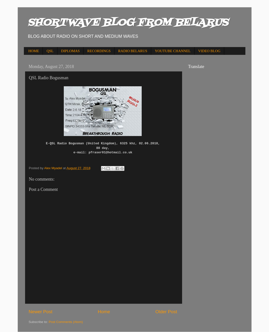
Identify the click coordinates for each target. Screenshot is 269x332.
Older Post (166, 311)
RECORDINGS (99, 51)
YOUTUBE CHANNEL (173, 51)
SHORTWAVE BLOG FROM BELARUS (128, 23)
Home (104, 311)
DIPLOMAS (70, 51)
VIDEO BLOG (209, 51)
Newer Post (41, 311)
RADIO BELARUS (132, 51)
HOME (33, 51)
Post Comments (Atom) (66, 322)
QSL (49, 51)
